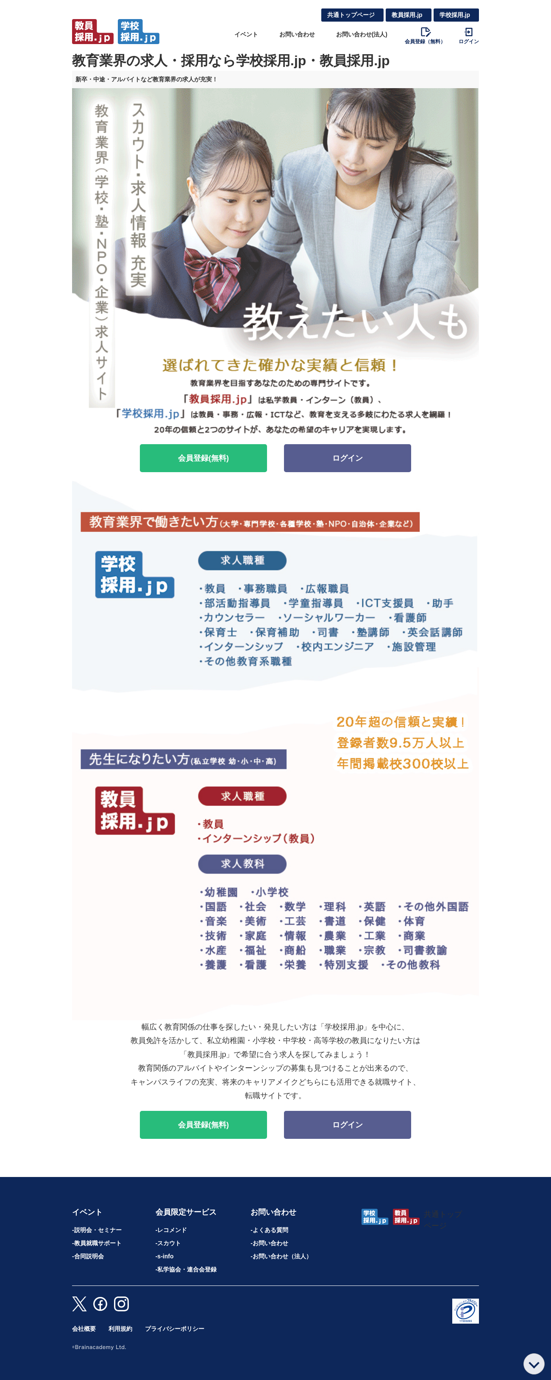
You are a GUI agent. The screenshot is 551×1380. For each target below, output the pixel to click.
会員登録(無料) (203, 458)
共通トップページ (351, 14)
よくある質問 (270, 1230)
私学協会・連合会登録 (187, 1269)
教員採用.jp (407, 14)
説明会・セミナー (98, 1230)
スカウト (169, 1243)
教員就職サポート (98, 1243)
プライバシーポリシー (174, 1328)
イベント (246, 34)
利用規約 (120, 1328)
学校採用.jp (455, 14)
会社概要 (84, 1328)
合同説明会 (89, 1256)
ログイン (347, 458)
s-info (165, 1256)
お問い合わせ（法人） (282, 1256)
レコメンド (172, 1230)
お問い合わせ (297, 34)
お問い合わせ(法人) (361, 34)
